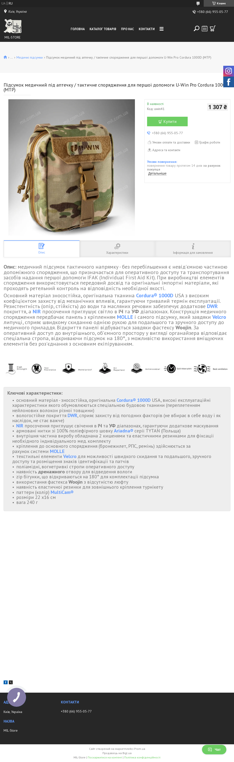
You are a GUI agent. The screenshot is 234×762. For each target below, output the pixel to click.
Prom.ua (139, 749)
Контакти (147, 29)
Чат (214, 749)
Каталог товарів (103, 29)
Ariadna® (123, 431)
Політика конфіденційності (142, 757)
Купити (169, 121)
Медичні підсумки (29, 57)
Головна (78, 29)
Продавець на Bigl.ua (117, 753)
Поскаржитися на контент (105, 757)
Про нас (127, 29)
